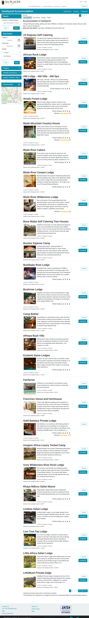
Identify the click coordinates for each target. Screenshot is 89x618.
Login (85, 2)
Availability (83, 42)
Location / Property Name (10, 20)
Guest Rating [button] (36, 17)
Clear (5, 28)
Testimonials (36, 609)
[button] (19, 85)
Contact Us (5, 606)
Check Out (5, 43)
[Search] (71, 6)
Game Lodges (47, 6)
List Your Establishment (9, 608)
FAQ (81, 2)
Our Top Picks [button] (27, 17)
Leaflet (3, 102)
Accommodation (34, 6)
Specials (57, 6)
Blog (33, 611)
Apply (17, 62)
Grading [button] (43, 17)
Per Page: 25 (82, 590)
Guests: (4, 49)
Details (84, 38)
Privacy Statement (7, 613)
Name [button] (49, 17)
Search (84, 6)
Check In (4, 37)
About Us (34, 606)
